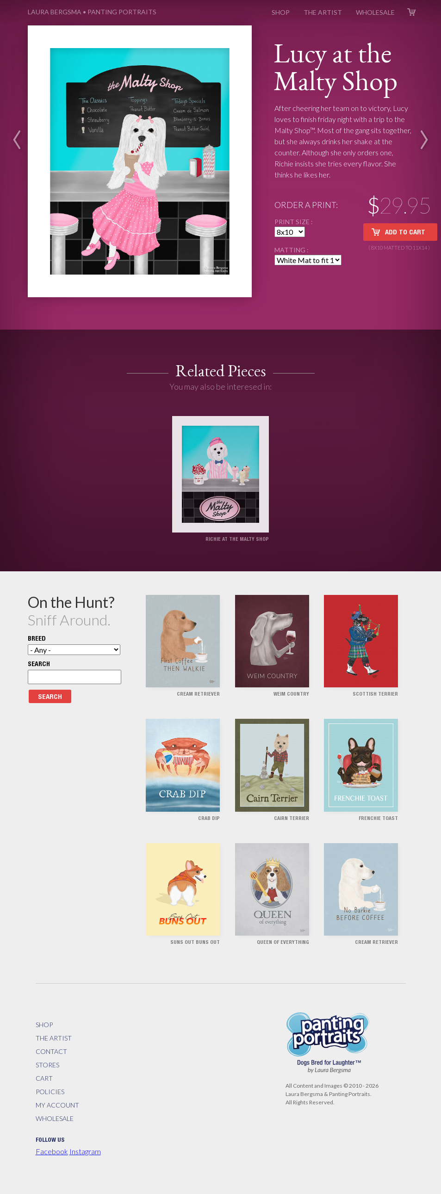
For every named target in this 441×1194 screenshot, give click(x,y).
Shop (281, 12)
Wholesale (375, 12)
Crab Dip (209, 818)
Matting (290, 250)
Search (39, 664)
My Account (57, 1105)
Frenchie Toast (378, 818)
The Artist (323, 12)
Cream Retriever (198, 694)
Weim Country (291, 694)
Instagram (85, 1151)
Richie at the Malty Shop (237, 539)
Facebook (52, 1151)
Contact (51, 1051)
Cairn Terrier (291, 818)
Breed (37, 639)
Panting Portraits (92, 12)
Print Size (292, 222)
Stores (47, 1065)
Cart (411, 12)
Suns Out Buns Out (195, 942)
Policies (50, 1092)
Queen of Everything (283, 942)
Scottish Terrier (375, 694)
